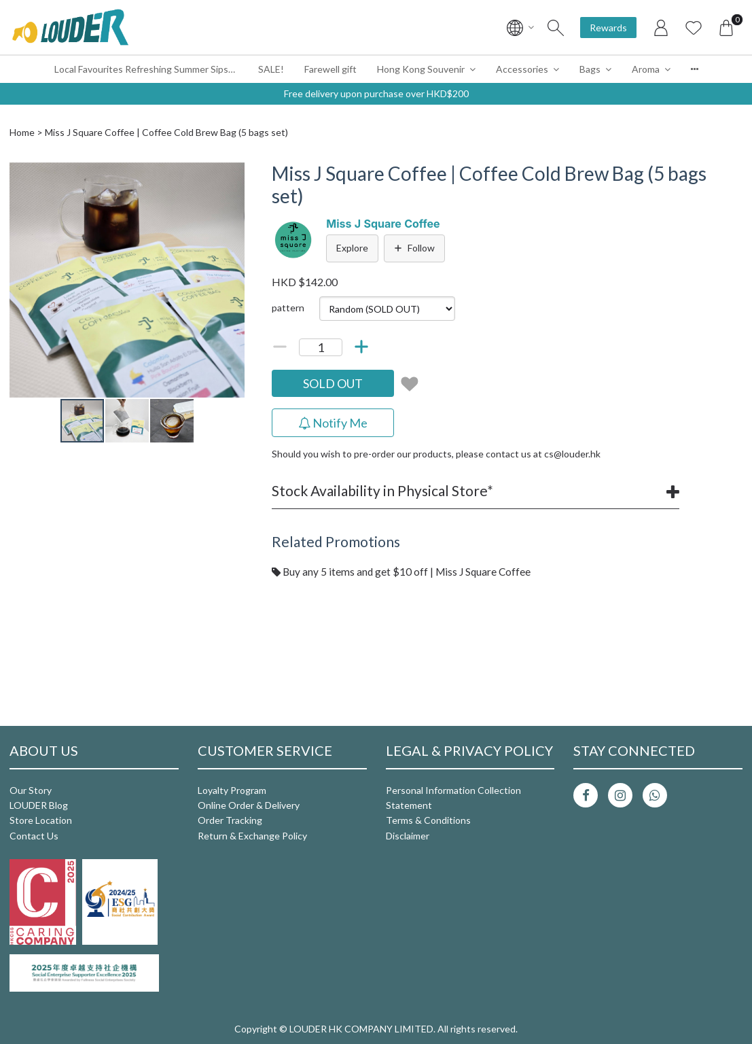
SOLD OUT (333, 383)
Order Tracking (230, 820)
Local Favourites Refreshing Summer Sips (141, 69)
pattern (288, 307)
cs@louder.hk (572, 453)
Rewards (608, 27)
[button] (232, 175)
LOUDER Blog (39, 805)
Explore (352, 248)
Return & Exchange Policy (252, 835)
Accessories (522, 69)
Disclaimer (407, 835)
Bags (590, 69)
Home (22, 132)
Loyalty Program (232, 790)
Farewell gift (330, 69)
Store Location (41, 820)
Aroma (646, 69)
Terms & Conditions (428, 820)
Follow (414, 248)
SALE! (271, 69)
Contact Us (34, 835)
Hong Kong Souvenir (421, 69)
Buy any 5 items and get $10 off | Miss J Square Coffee (401, 572)
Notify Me (333, 422)
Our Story (31, 790)
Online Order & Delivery (249, 805)
